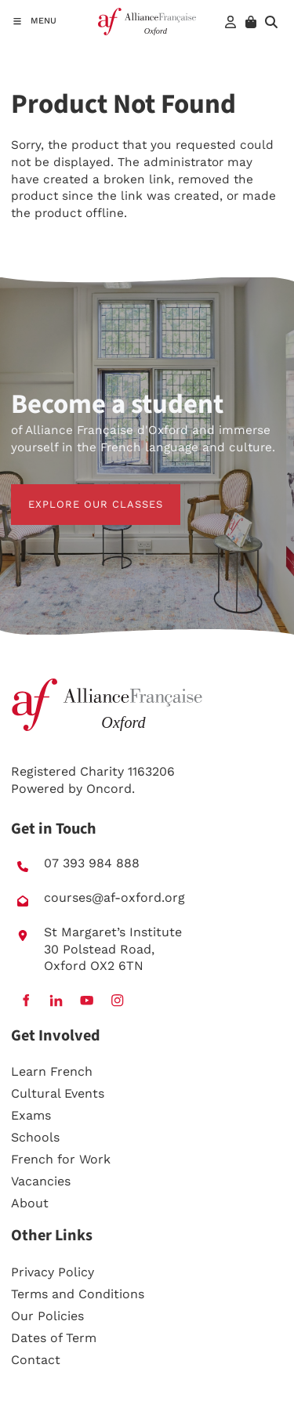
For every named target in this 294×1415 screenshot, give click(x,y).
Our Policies (47, 1315)
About (30, 1203)
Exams (31, 1115)
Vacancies (41, 1181)
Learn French (52, 1071)
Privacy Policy (52, 1272)
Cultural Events (57, 1093)
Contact (35, 1359)
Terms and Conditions (77, 1294)
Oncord (109, 788)
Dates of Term (53, 1337)
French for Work (61, 1159)
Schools (35, 1137)
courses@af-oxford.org (114, 897)
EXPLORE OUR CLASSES (78, 492)
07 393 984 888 (92, 863)
